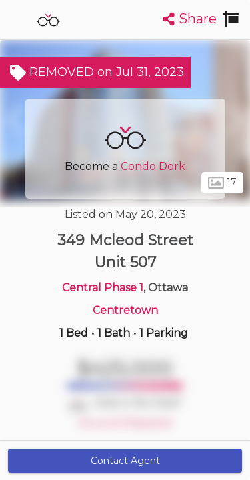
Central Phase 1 (102, 287)
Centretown (125, 310)
